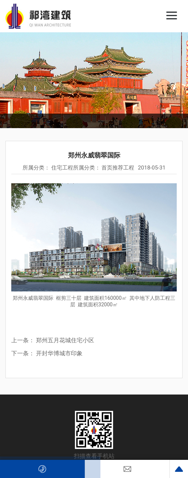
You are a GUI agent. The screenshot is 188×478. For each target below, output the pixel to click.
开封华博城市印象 (59, 353)
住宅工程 (62, 167)
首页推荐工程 (117, 167)
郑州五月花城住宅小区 (65, 340)
